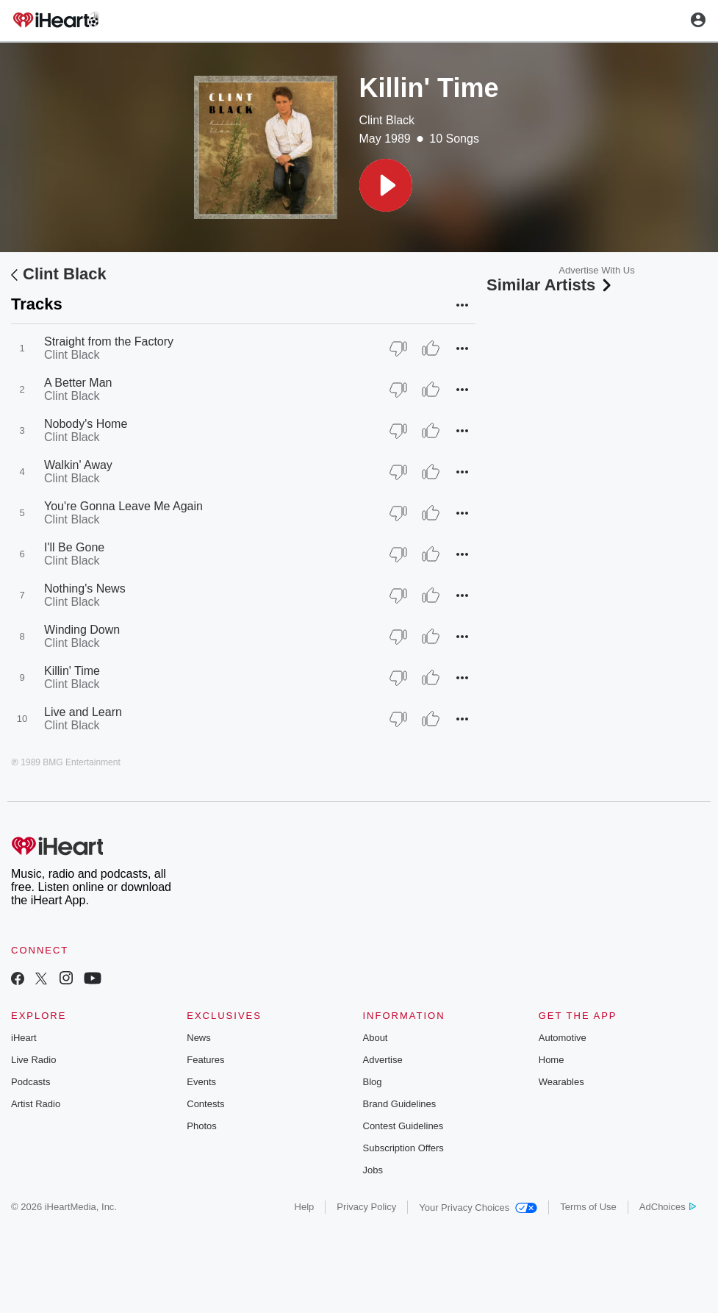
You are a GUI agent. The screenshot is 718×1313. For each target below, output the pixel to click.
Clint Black (387, 120)
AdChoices (667, 1206)
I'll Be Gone (74, 547)
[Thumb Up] (430, 348)
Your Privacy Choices (478, 1207)
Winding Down (82, 629)
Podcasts (30, 1081)
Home (551, 1059)
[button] (385, 185)
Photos (201, 1125)
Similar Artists (550, 285)
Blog (372, 1081)
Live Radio (33, 1059)
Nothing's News (85, 588)
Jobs (373, 1170)
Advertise (383, 1059)
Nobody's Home (85, 424)
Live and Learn (83, 712)
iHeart (24, 1037)
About (375, 1037)
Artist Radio (35, 1103)
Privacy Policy (366, 1206)
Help (305, 1206)
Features (205, 1059)
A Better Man (78, 382)
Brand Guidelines (400, 1103)
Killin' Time (72, 671)
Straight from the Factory (108, 341)
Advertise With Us (596, 270)
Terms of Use (588, 1206)
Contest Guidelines (403, 1125)
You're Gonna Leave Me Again (123, 506)
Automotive (562, 1037)
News (199, 1037)
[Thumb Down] (398, 348)
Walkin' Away (78, 465)
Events (201, 1081)
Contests (205, 1103)
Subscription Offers (403, 1147)
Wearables (561, 1081)
